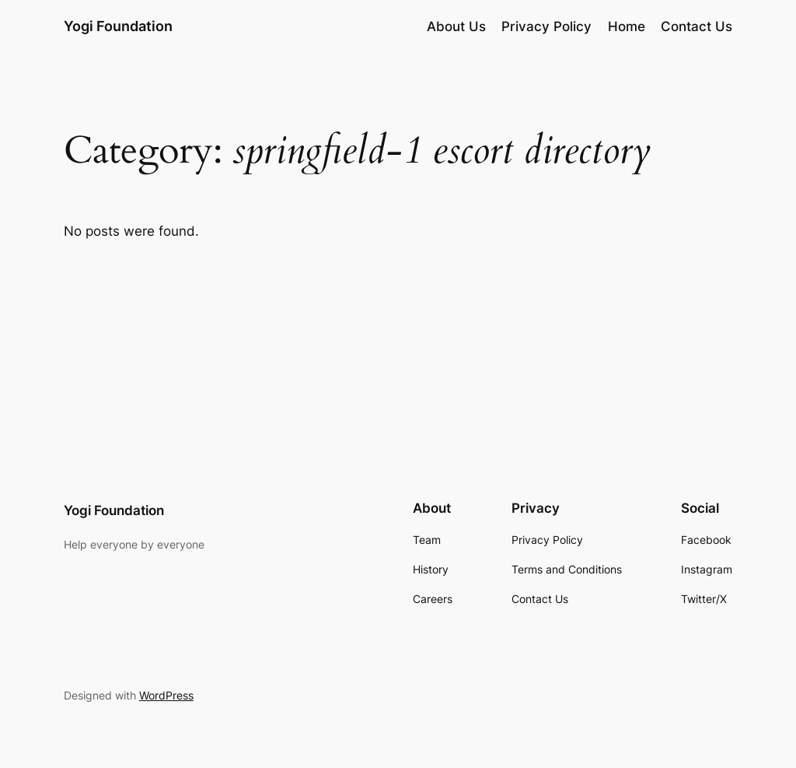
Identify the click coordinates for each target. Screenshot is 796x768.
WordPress (166, 695)
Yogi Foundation (118, 26)
